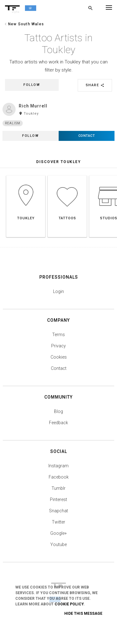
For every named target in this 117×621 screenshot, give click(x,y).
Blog (58, 411)
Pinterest (58, 499)
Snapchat (58, 510)
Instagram (58, 465)
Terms (58, 334)
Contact (58, 368)
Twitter (58, 521)
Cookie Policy (69, 604)
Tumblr (58, 488)
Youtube (58, 544)
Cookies (59, 357)
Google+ (58, 533)
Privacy (58, 345)
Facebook (59, 476)
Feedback (58, 422)
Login (58, 291)
